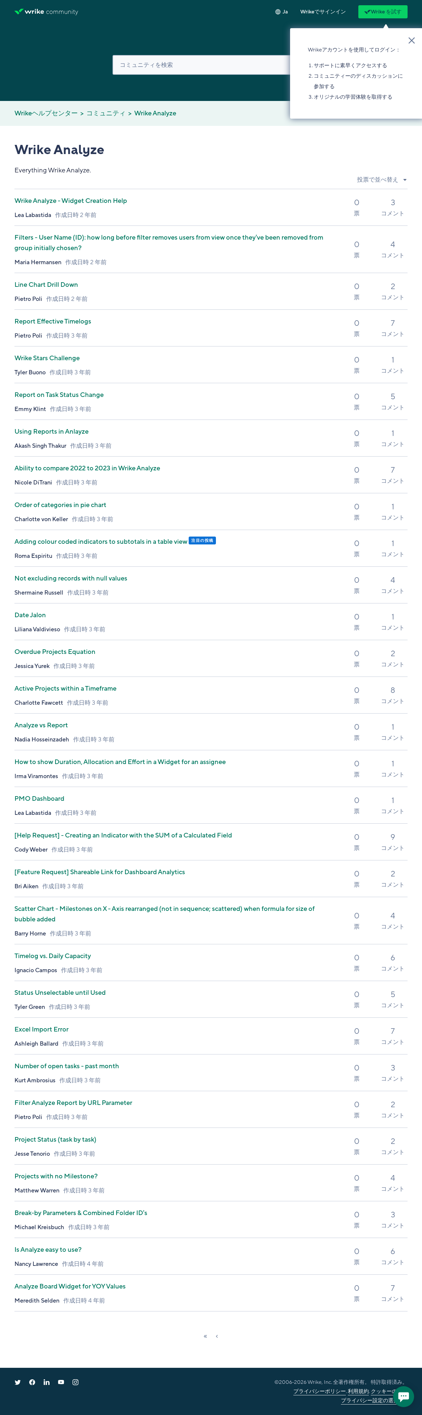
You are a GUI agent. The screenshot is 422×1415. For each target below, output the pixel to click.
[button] (323, 11)
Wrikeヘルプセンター (46, 113)
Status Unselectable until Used (60, 993)
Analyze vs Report (41, 725)
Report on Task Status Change (59, 395)
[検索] (211, 65)
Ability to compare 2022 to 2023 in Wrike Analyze (87, 468)
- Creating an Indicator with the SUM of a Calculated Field (123, 835)
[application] (403, 1396)
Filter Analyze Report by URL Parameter (73, 1103)
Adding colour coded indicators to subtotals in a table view (101, 542)
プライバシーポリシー (319, 1391)
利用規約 (358, 1391)
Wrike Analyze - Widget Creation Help (70, 201)
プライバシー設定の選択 (370, 1400)
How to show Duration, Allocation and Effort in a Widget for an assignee (120, 762)
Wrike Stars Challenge (47, 358)
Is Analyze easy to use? (48, 1250)
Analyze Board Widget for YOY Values (70, 1286)
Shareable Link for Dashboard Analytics (99, 872)
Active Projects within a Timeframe (65, 688)
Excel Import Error (41, 1029)
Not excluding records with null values (70, 578)
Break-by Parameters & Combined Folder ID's (80, 1213)
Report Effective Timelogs (52, 321)
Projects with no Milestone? (56, 1176)
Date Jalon (30, 615)
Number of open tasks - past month (66, 1066)
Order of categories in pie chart (60, 505)
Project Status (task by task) (55, 1139)
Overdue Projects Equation (54, 652)
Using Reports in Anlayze (51, 431)
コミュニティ (106, 113)
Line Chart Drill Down (46, 285)
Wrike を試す (383, 11)
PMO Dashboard (39, 799)
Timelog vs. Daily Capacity (52, 956)
